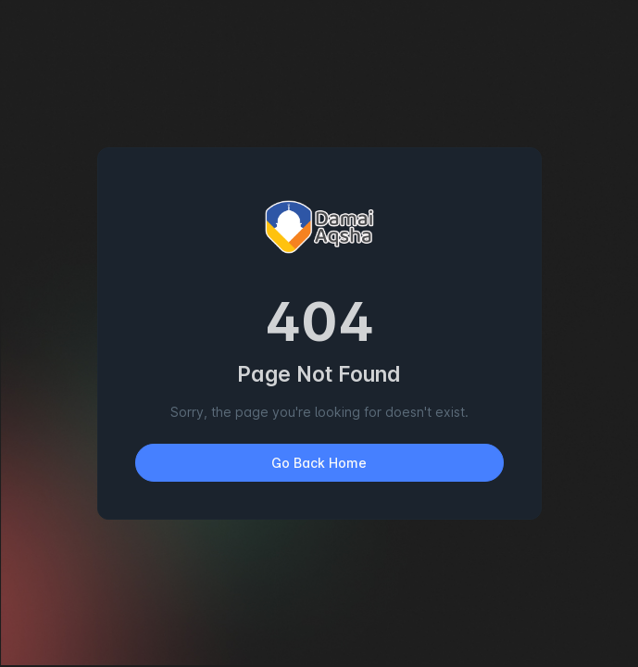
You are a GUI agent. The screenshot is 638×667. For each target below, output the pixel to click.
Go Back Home (319, 463)
